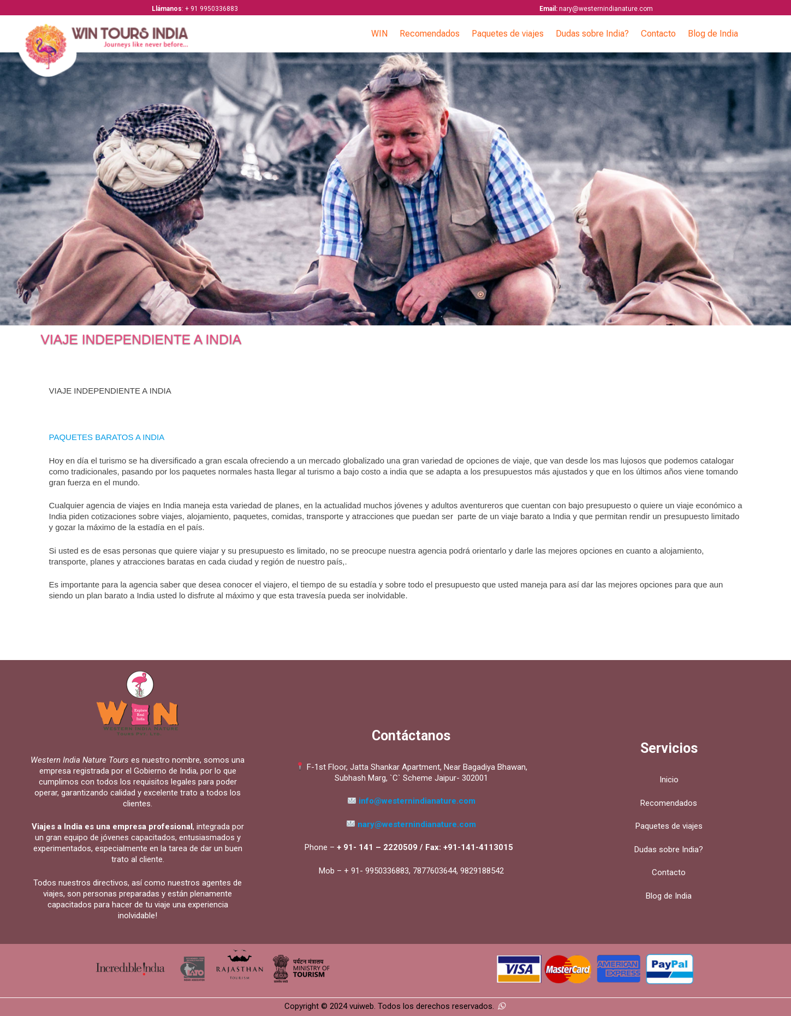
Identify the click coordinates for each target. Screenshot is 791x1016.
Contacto (658, 33)
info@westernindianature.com (417, 801)
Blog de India (713, 33)
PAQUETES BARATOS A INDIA (107, 437)
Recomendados (430, 33)
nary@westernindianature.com (411, 824)
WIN (379, 33)
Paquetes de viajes (508, 33)
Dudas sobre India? (592, 33)
